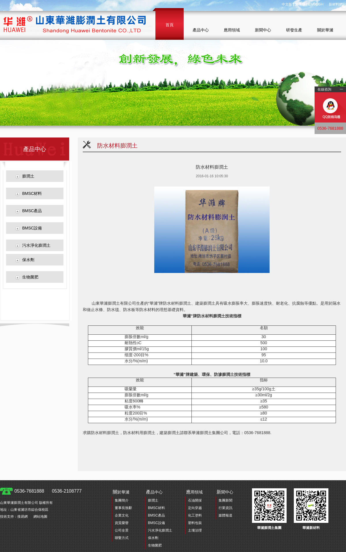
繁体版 (300, 4)
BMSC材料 (32, 193)
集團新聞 (225, 500)
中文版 (287, 4)
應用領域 (232, 30)
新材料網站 (337, 4)
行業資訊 (225, 508)
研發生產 (294, 30)
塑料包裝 (195, 523)
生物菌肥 (30, 277)
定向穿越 (195, 508)
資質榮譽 (122, 523)
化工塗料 (195, 515)
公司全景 (122, 530)
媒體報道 (225, 515)
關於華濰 (325, 30)
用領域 (194, 491)
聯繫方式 (122, 538)
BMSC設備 (32, 228)
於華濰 (121, 491)
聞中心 (225, 491)
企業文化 (122, 515)
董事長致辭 (123, 508)
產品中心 (201, 30)
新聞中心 (263, 30)
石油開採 (195, 500)
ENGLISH (316, 4)
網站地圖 (40, 517)
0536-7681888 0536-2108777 (48, 491)
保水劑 (28, 259)
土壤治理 (195, 530)
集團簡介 (122, 500)
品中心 (154, 491)
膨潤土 (28, 176)
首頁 (170, 24)
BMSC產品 (32, 210)
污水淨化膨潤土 (36, 245)
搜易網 (22, 517)
